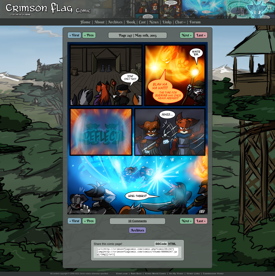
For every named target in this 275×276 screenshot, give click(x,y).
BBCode (161, 243)
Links (167, 22)
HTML (172, 243)
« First (74, 35)
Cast (142, 22)
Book (130, 22)
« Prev (89, 35)
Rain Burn (136, 273)
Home (85, 22)
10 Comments (137, 221)
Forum (195, 22)
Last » (201, 35)
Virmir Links (193, 273)
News (154, 22)
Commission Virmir (213, 273)
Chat (180, 22)
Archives (115, 22)
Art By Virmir (176, 273)
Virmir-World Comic (155, 273)
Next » (187, 35)
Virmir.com (122, 273)
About (99, 22)
